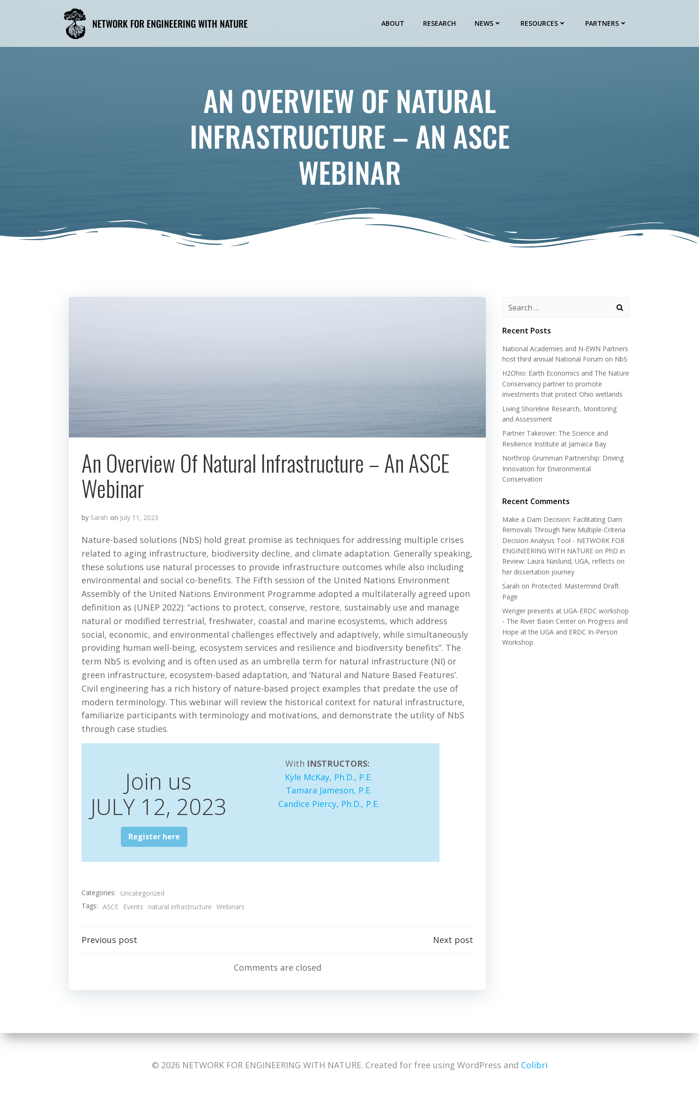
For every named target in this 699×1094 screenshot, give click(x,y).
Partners (608, 22)
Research (440, 22)
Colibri (534, 1065)
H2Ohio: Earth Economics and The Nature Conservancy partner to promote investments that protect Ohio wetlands (564, 385)
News (489, 22)
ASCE (111, 909)
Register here (154, 839)
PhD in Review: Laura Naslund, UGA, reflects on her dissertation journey (562, 562)
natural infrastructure (180, 909)
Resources (545, 22)
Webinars (231, 909)
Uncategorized (143, 895)
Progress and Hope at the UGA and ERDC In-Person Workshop (563, 633)
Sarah (99, 520)
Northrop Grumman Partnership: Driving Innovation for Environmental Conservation (561, 469)
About (394, 22)
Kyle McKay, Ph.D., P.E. (328, 779)
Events (134, 909)
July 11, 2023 (139, 520)
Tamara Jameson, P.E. (329, 793)
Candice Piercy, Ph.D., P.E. (328, 806)
